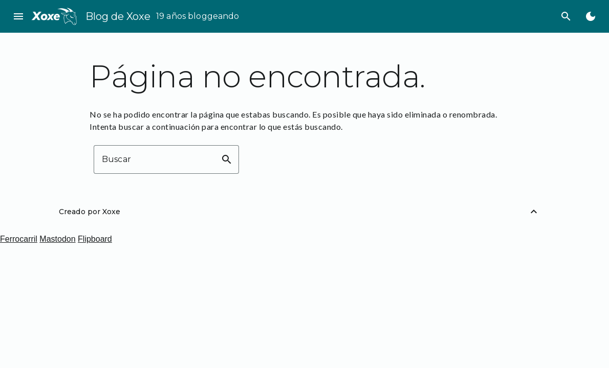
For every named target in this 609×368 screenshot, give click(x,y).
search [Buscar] (566, 16)
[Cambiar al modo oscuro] (590, 16)
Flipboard (95, 239)
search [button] (227, 159)
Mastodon (57, 239)
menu (18, 16)
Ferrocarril (18, 239)
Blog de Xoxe (117, 16)
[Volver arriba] (533, 211)
